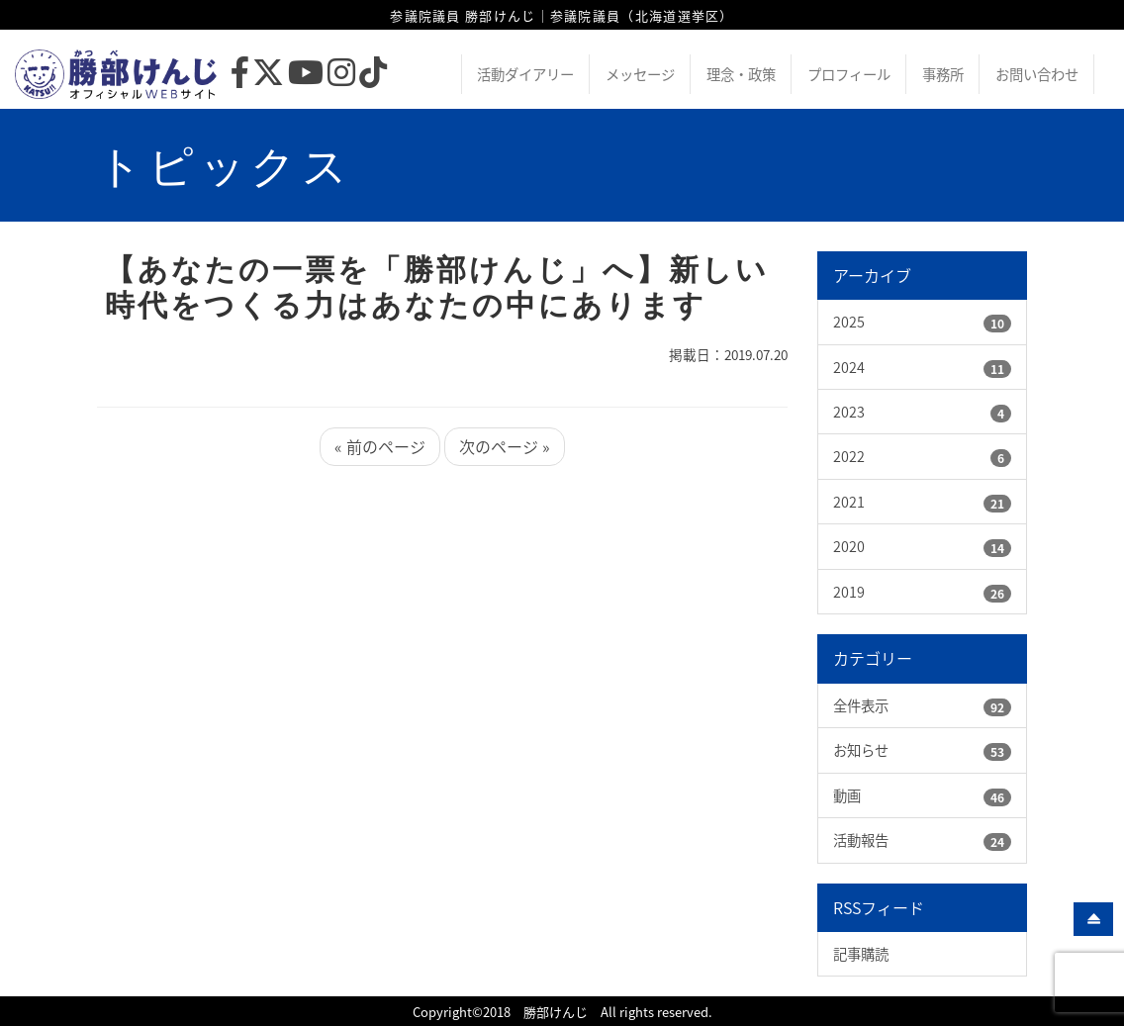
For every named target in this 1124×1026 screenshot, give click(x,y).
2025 (849, 321)
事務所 (943, 74)
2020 (849, 546)
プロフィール (848, 74)
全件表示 (861, 705)
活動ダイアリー (525, 74)
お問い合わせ (1036, 74)
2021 (849, 502)
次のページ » (504, 446)
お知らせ (861, 750)
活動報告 (861, 840)
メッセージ (640, 74)
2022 (849, 456)
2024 (849, 367)
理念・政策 (741, 74)
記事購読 (861, 954)
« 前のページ (379, 446)
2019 (849, 592)
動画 (847, 795)
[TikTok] (373, 77)
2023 (849, 411)
